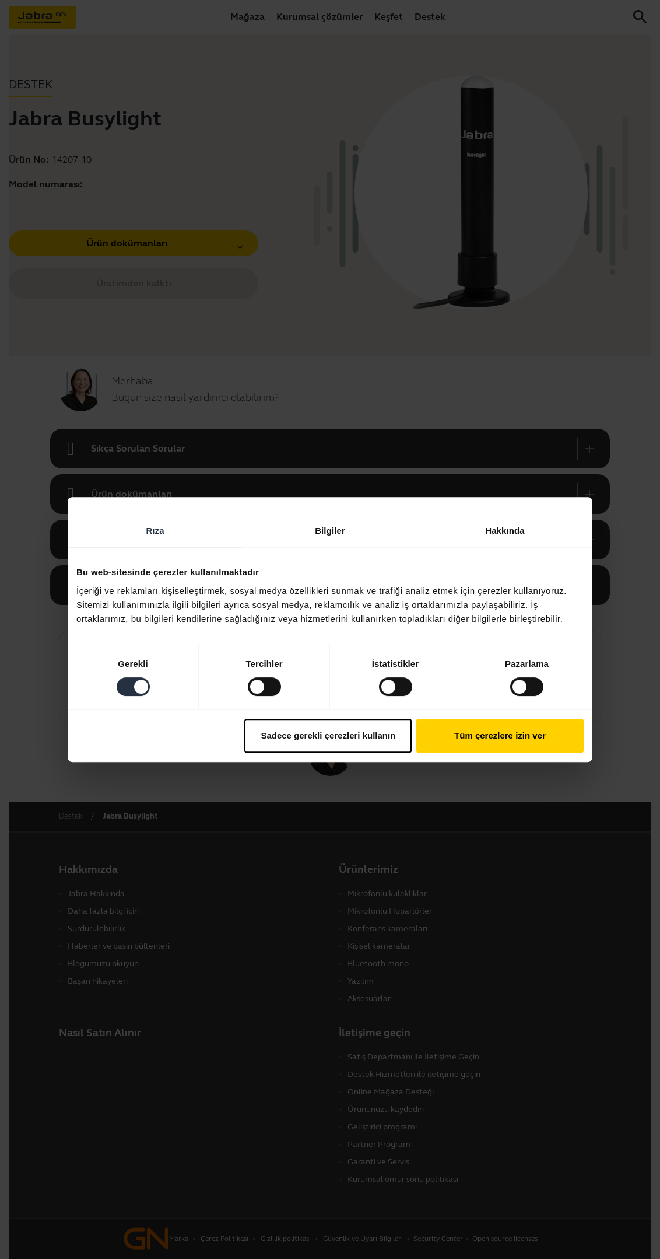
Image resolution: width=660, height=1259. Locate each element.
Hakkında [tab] (505, 531)
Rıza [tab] (155, 531)
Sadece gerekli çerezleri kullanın (328, 735)
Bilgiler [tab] (330, 531)
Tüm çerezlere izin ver (500, 735)
